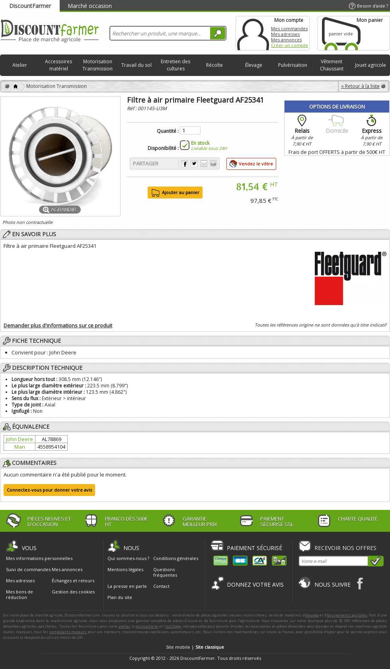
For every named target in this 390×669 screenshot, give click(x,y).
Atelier (19, 65)
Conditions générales (175, 558)
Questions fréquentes (165, 572)
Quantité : (168, 131)
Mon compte (253, 33)
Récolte (214, 65)
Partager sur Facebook (184, 163)
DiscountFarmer (30, 6)
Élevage (253, 65)
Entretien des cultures (175, 65)
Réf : (132, 108)
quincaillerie (147, 626)
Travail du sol (136, 65)
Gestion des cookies (73, 592)
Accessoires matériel (58, 65)
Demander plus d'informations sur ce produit (58, 325)
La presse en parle (127, 586)
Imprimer (213, 163)
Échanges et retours (73, 580)
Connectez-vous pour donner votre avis (49, 490)
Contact (161, 586)
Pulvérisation (292, 65)
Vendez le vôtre (256, 164)
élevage (312, 615)
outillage (173, 626)
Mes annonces (286, 40)
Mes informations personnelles (39, 558)
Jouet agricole (370, 65)
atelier (124, 626)
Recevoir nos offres (345, 548)
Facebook (360, 583)
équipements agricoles (347, 615)
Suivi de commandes (28, 569)
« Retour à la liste (360, 86)
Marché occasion (90, 6)
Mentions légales (125, 569)
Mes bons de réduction (19, 594)
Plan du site (119, 597)
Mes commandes (289, 28)
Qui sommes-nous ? (128, 558)
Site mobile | (195, 647)
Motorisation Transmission (97, 65)
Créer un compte (289, 45)
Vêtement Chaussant (331, 65)
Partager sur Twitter (194, 163)
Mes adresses (285, 34)
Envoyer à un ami (203, 163)
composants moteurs (68, 631)
